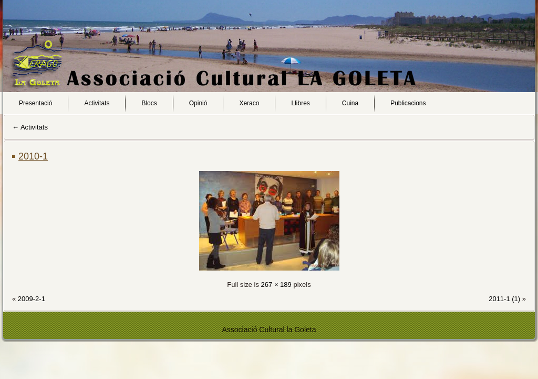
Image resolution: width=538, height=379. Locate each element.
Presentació (35, 103)
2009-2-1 (31, 299)
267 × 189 (276, 284)
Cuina (350, 103)
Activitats (96, 103)
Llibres (300, 103)
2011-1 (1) (504, 299)
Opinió (198, 103)
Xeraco (249, 103)
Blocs (149, 103)
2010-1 (33, 156)
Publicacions (408, 103)
